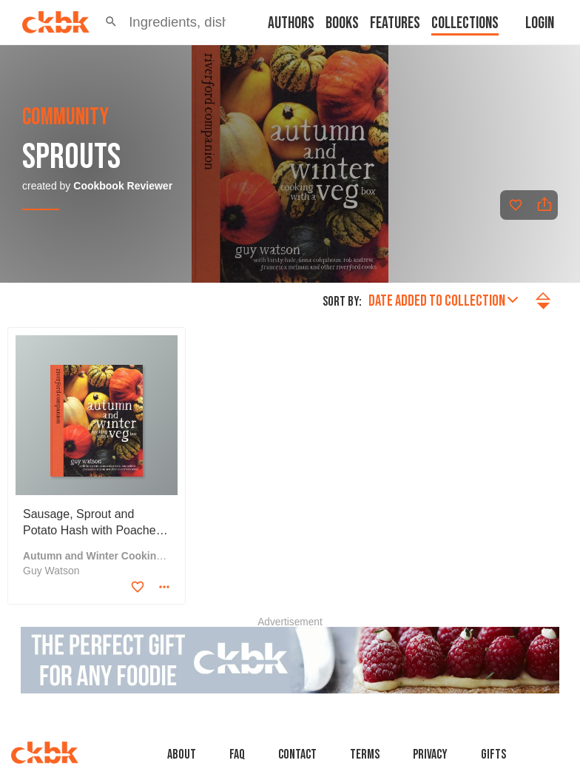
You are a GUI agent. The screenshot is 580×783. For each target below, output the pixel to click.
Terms (365, 754)
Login (539, 23)
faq (237, 754)
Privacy (430, 754)
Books (342, 23)
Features (395, 23)
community (65, 118)
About (181, 754)
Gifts (493, 754)
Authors (291, 23)
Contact (297, 754)
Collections (465, 23)
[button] (111, 22)
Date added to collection (443, 301)
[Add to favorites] (515, 205)
